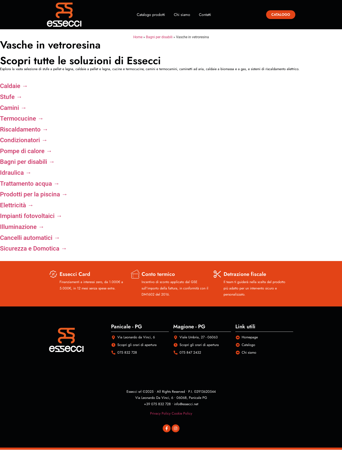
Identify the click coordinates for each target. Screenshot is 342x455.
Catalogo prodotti (151, 14)
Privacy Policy (160, 413)
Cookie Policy (182, 413)
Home (137, 37)
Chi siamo (182, 14)
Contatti (205, 14)
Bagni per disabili (159, 37)
